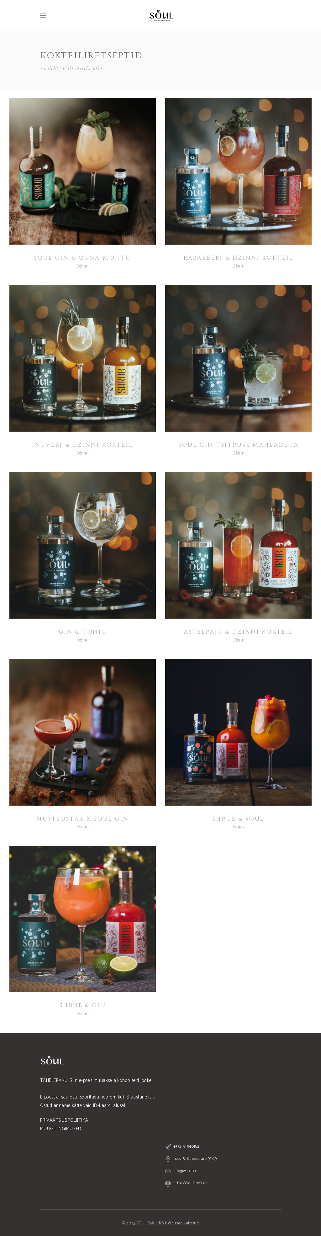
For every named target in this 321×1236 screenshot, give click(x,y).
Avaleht (49, 68)
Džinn (82, 266)
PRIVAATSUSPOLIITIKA (64, 1120)
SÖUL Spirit (146, 1223)
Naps (238, 826)
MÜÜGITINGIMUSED (61, 1129)
